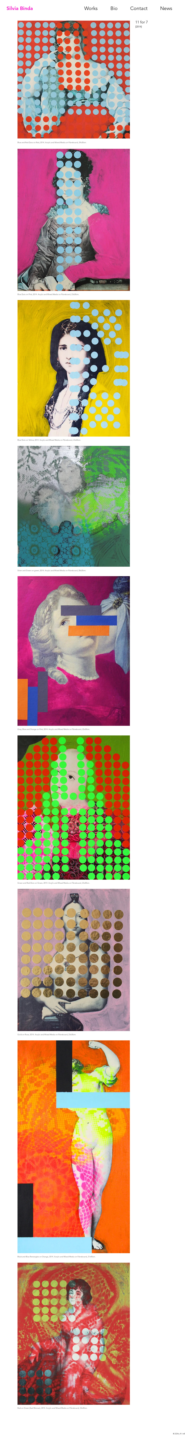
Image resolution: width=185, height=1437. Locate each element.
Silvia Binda (20, 8)
